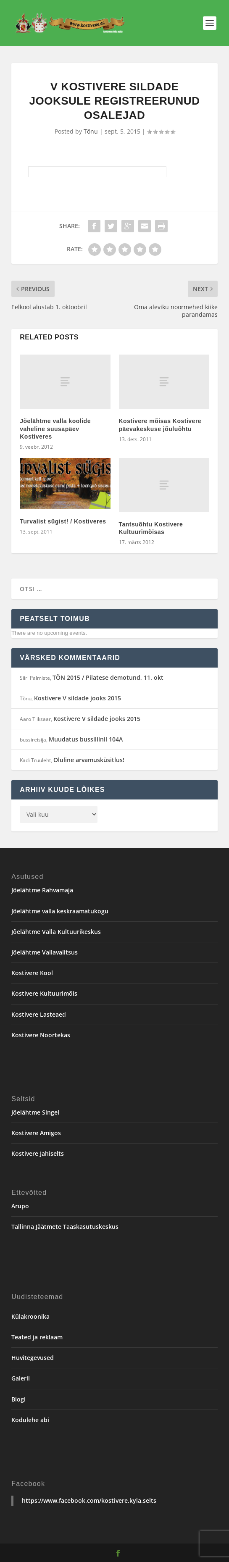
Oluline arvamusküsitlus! (88, 760)
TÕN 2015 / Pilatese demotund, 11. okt (108, 677)
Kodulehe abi (30, 1420)
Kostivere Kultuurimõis (44, 993)
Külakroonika (30, 1316)
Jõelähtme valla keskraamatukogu (59, 911)
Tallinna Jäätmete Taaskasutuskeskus (64, 1227)
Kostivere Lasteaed (38, 1014)
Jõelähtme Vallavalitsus (44, 952)
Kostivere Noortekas (40, 1035)
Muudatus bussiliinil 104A (86, 739)
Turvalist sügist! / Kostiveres (63, 521)
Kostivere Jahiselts (37, 1153)
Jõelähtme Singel (35, 1112)
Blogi (18, 1399)
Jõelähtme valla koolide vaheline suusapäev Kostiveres (55, 428)
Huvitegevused (32, 1358)
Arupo (20, 1206)
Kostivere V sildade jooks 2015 (77, 698)
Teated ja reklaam (37, 1337)
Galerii (20, 1378)
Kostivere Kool (32, 973)
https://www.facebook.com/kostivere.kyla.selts (89, 1500)
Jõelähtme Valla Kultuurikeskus (56, 932)
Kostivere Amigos (36, 1133)
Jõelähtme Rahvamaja (42, 890)
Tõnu (91, 131)
